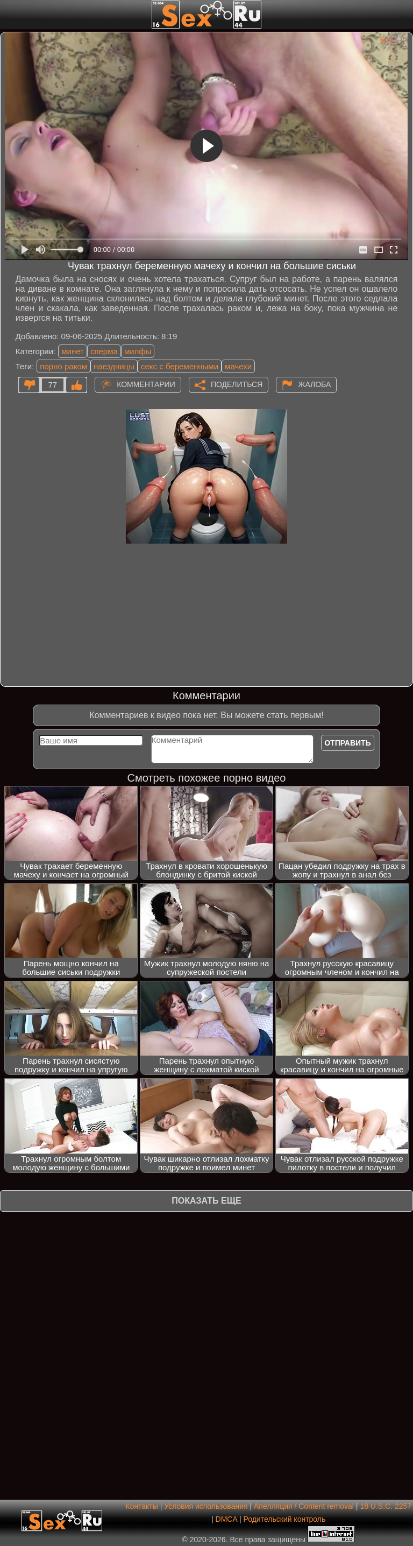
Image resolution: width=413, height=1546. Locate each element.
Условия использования (205, 1506)
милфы (138, 351)
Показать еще (206, 1200)
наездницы (114, 366)
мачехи (238, 366)
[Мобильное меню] (9, 14)
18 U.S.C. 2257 (385, 1506)
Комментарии (146, 384)
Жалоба (314, 384)
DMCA (226, 1519)
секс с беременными (179, 366)
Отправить (347, 743)
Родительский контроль (284, 1519)
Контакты (141, 1506)
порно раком (63, 366)
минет (72, 351)
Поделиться (236, 384)
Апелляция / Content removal (304, 1506)
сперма (104, 351)
